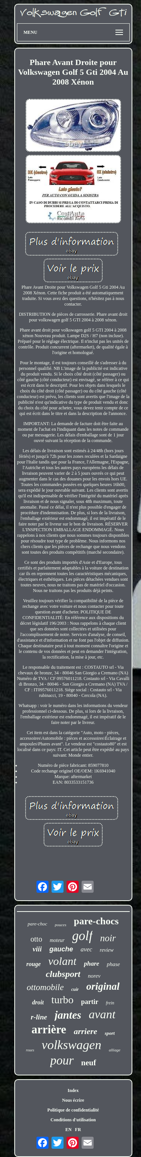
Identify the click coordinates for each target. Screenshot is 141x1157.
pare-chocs (96, 921)
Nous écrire (73, 1100)
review (107, 950)
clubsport (63, 974)
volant (62, 961)
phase (113, 964)
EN (68, 1129)
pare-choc (37, 924)
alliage (114, 1050)
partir (90, 1002)
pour (61, 1060)
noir (108, 938)
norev (94, 976)
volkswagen (72, 1045)
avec (86, 949)
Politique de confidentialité (73, 1110)
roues (30, 1050)
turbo (62, 1000)
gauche (61, 949)
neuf (88, 1062)
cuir (75, 989)
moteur (57, 940)
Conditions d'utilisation (73, 1119)
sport (110, 1033)
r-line (39, 1017)
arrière (49, 1029)
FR (78, 1129)
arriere (85, 1031)
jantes (68, 1015)
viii (37, 949)
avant (102, 1014)
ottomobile (45, 987)
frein (110, 1003)
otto (36, 939)
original (103, 986)
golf (82, 935)
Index (73, 1090)
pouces (61, 924)
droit (38, 1002)
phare (91, 963)
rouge (33, 964)
